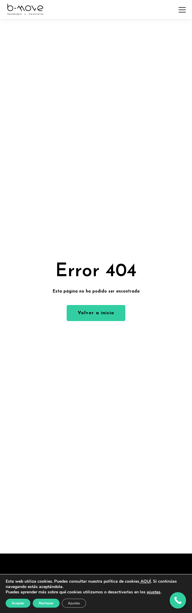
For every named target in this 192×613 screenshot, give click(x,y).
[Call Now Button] (178, 600)
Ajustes (74, 603)
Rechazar (46, 603)
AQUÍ (145, 581)
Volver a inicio (96, 313)
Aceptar (18, 603)
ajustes (153, 592)
